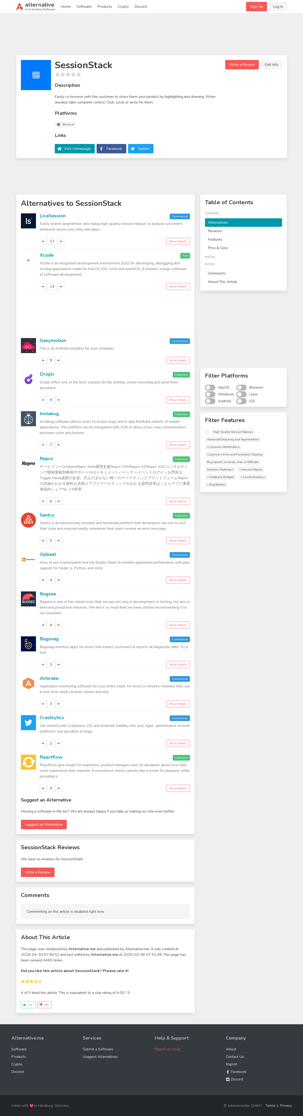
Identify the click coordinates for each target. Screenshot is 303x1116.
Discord (140, 6)
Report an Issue (167, 1049)
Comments (216, 273)
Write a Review (242, 64)
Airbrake (49, 678)
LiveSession (53, 216)
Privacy (286, 1105)
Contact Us (235, 1056)
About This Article (222, 281)
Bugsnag (49, 639)
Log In (278, 6)
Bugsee (48, 594)
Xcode (47, 255)
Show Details (178, 241)
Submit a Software (98, 1049)
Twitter (144, 148)
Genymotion (53, 340)
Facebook (114, 148)
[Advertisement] (151, 36)
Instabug (49, 414)
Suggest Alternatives (100, 1056)
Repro (46, 458)
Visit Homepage (77, 148)
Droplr (47, 374)
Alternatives (218, 222)
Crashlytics (52, 717)
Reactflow (51, 757)
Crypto (123, 6)
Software (84, 6)
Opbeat (48, 554)
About (231, 1049)
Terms (270, 1105)
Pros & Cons (218, 248)
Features (215, 239)
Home (66, 6)
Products (104, 6)
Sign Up (256, 6)
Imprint (231, 1064)
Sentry (47, 515)
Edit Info (271, 64)
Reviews (215, 231)
